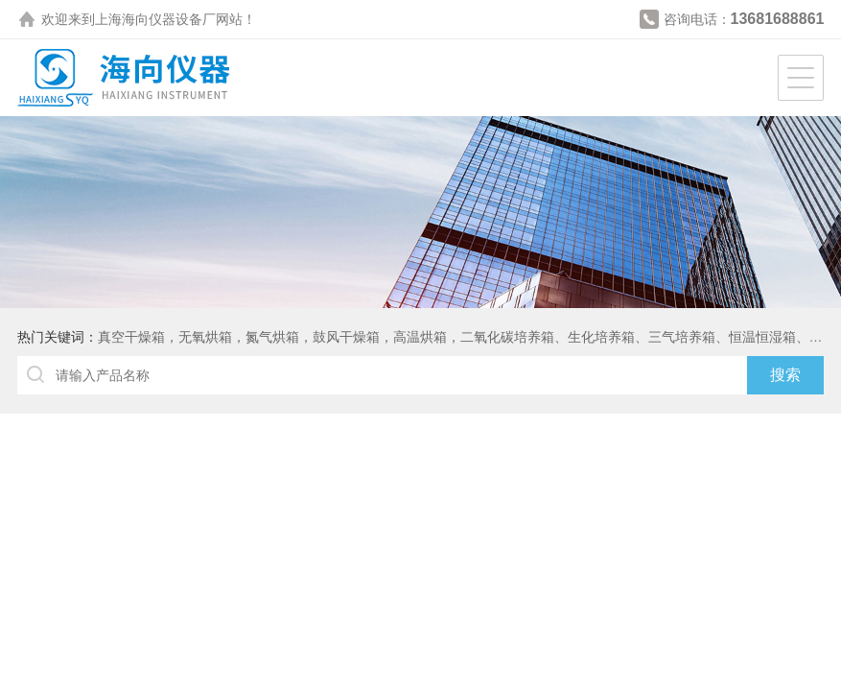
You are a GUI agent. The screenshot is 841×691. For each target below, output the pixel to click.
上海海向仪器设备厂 (155, 19)
